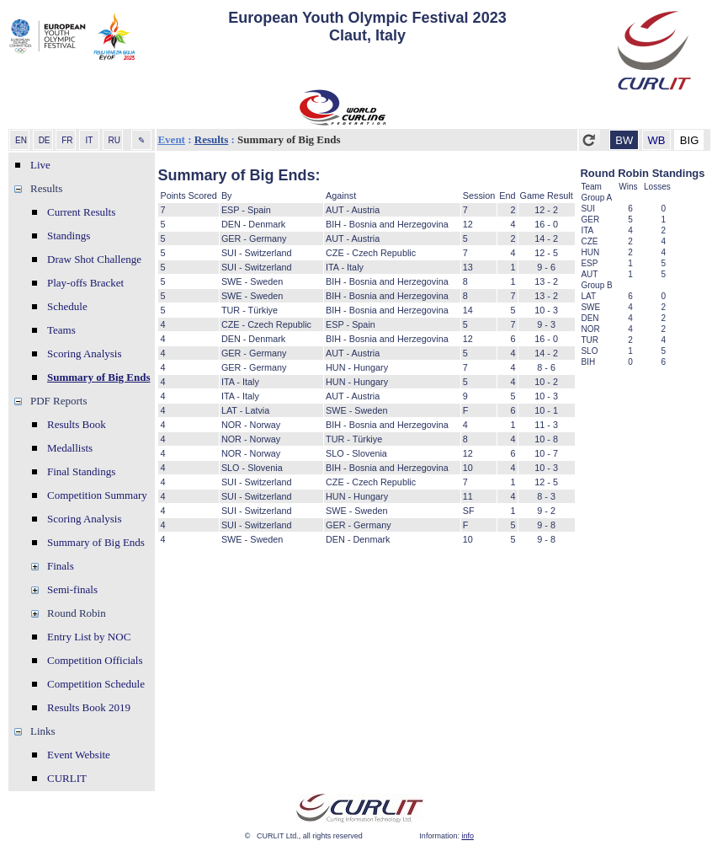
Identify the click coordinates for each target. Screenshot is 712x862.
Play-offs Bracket (85, 282)
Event (171, 139)
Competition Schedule (96, 683)
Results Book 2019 (88, 707)
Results (211, 139)
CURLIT (67, 778)
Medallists (70, 448)
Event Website (78, 754)
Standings (68, 235)
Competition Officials (95, 660)
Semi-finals (72, 589)
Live (40, 164)
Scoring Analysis (84, 353)
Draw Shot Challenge (94, 259)
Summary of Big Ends (98, 377)
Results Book (76, 424)
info (467, 836)
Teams (61, 330)
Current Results (81, 212)
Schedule (67, 306)
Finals (60, 565)
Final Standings (81, 471)
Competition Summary (97, 495)
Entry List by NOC (88, 636)
